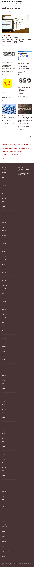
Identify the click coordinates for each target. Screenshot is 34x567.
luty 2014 (3, 496)
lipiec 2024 (3, 214)
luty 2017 (3, 406)
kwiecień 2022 (4, 269)
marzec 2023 (4, 245)
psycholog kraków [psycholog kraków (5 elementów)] (20, 151)
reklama (3, 531)
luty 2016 (3, 435)
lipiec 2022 (3, 261)
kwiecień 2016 (4, 430)
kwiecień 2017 (4, 401)
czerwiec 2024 (4, 216)
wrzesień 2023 (4, 235)
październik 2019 (4, 335)
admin (3, 74)
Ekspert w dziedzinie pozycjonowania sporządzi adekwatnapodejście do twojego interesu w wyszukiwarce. (8, 63)
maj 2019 (3, 348)
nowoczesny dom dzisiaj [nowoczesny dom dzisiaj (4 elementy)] (25, 148)
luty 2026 (3, 174)
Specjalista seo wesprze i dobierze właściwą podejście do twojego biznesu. (24, 65)
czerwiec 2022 (4, 264)
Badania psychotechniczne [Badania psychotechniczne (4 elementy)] (14, 142)
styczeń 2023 (4, 248)
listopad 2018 (4, 359)
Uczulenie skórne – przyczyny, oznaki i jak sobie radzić (25, 186)
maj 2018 (3, 372)
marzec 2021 (4, 303)
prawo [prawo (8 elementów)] (8, 151)
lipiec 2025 (3, 187)
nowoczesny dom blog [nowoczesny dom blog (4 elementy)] (16, 148)
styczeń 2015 (4, 467)
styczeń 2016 (4, 438)
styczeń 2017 (4, 409)
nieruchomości (4, 526)
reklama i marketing (6, 35)
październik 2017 (4, 388)
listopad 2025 (4, 182)
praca (3, 528)
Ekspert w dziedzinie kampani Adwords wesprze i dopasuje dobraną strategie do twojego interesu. (17, 39)
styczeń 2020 (4, 330)
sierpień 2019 (4, 340)
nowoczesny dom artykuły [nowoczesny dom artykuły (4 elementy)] (7, 148)
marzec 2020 (4, 327)
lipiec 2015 (3, 451)
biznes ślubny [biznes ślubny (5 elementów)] (22, 142)
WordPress (18, 564)
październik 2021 (4, 285)
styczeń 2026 (4, 177)
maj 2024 (3, 219)
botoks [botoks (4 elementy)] (26, 142)
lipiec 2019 (3, 343)
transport (3, 543)
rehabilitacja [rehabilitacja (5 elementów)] (5, 152)
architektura (4, 503)
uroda (3, 546)
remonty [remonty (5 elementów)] (21, 152)
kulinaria (3, 521)
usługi (3, 548)
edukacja (3, 516)
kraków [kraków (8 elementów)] (15, 145)
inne (2, 518)
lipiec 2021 (3, 293)
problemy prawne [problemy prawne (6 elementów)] (13, 151)
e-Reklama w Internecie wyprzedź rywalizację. (7, 93)
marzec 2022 (4, 272)
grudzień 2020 (4, 311)
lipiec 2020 (3, 322)
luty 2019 (3, 351)
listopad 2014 (4, 472)
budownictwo (4, 511)
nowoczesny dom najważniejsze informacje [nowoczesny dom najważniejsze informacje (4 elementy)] (10, 149)
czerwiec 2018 (4, 369)
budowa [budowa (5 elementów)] (30, 142)
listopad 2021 (4, 282)
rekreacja (3, 536)
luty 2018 (3, 380)
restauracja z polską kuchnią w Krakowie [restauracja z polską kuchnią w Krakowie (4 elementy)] (9, 155)
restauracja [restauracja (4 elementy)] (26, 152)
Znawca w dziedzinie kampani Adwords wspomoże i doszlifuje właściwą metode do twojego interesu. (25, 119)
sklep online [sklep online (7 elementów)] (19, 155)
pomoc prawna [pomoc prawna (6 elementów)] (28, 149)
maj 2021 (3, 298)
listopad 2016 (4, 414)
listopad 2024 (4, 203)
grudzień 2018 (4, 356)
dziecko (3, 513)
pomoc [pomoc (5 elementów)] (24, 149)
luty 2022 (3, 274)
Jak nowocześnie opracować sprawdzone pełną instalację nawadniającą (24, 177)
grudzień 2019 (4, 332)
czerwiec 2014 (4, 485)
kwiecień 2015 (4, 459)
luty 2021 (3, 306)
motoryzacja (4, 523)
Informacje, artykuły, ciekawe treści (12, 1)
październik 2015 (4, 446)
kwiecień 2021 (4, 301)
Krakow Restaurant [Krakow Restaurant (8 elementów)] (9, 145)
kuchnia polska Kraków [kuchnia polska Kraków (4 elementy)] (21, 145)
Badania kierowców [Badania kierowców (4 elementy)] (5, 142)
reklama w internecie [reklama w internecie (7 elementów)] (15, 152)
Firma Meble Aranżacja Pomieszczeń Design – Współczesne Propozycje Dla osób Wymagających (24, 181)
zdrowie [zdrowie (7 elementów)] (7, 158)
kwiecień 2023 (4, 243)
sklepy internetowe (5, 541)
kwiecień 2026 (4, 169)
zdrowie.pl (3, 556)
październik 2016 (4, 417)
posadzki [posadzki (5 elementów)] (4, 151)
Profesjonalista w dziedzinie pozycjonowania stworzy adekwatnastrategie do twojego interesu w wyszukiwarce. (24, 90)
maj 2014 (3, 488)
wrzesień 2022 (4, 256)
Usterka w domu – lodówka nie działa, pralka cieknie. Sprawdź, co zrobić (24, 174)
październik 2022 (4, 253)
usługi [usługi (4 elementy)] (4, 158)
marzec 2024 (4, 224)
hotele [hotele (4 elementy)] (4, 145)
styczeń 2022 (4, 277)
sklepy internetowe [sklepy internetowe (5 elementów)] (26, 155)
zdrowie (3, 553)
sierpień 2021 (4, 290)
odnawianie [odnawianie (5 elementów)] (20, 149)
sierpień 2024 (4, 211)
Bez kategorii (4, 506)
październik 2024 (4, 206)
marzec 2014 (4, 493)
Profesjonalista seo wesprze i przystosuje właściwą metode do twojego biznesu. (9, 118)
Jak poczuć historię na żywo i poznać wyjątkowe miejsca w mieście (23, 170)
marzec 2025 (4, 195)
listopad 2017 (4, 385)
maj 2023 (3, 240)
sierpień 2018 (4, 364)
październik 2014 (4, 475)
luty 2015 (3, 464)
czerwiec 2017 (4, 398)
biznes (3, 508)
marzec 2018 (4, 377)
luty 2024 (3, 227)
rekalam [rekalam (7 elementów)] (9, 152)
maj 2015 (3, 456)
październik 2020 (4, 314)
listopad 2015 (4, 443)
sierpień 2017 (4, 393)
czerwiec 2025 (4, 190)
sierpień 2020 (4, 319)
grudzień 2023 (4, 232)
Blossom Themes (9, 564)
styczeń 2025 (4, 198)
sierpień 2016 (4, 422)
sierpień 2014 (4, 480)
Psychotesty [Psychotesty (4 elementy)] (26, 151)
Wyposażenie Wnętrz (5, 551)
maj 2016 (3, 427)
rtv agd (3, 538)
